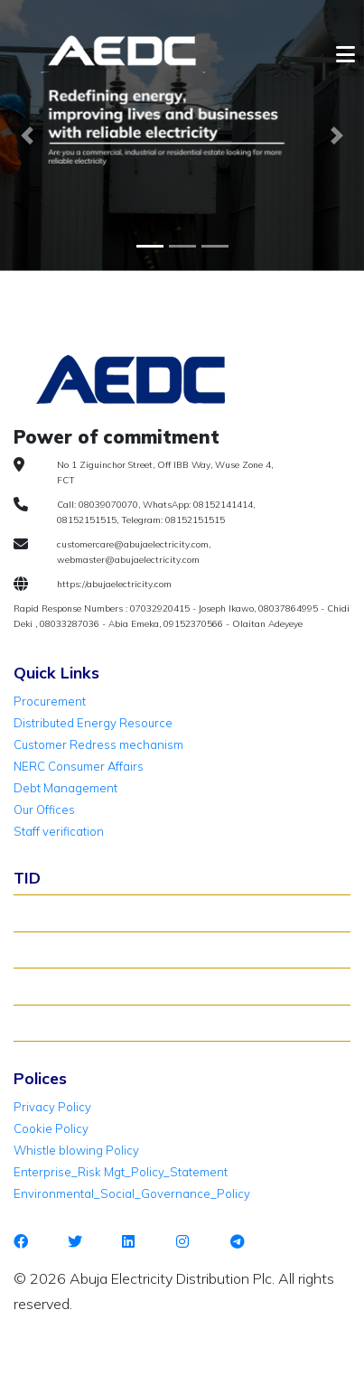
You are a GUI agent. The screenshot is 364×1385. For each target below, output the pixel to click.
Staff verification (59, 831)
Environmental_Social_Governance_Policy (132, 1193)
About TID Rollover (74, 912)
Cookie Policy (51, 1128)
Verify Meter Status (75, 949)
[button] (27, 135)
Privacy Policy (52, 1107)
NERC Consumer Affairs (79, 766)
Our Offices (44, 809)
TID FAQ (44, 985)
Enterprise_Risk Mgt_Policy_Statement (121, 1172)
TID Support (55, 1022)
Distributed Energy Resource (93, 723)
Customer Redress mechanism (98, 744)
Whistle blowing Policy (76, 1150)
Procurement (50, 701)
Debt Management (65, 788)
